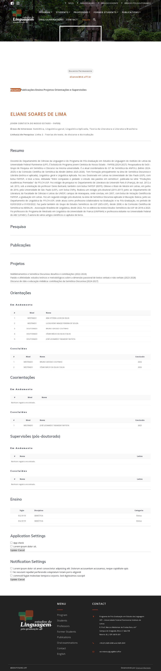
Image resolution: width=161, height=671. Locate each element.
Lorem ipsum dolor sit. (24, 546)
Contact (72, 19)
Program (44, 12)
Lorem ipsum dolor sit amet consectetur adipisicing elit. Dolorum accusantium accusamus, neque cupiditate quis (70, 568)
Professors (81, 12)
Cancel (21, 550)
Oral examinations (51, 19)
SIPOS (69, 3)
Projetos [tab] (49, 89)
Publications (130, 12)
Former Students (105, 12)
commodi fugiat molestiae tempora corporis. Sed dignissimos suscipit (49, 575)
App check (18, 542)
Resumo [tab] (15, 89)
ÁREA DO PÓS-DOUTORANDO (136, 3)
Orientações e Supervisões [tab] (71, 89)
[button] (94, 20)
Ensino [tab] (39, 89)
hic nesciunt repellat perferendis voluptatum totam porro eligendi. (47, 572)
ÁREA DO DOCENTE (108, 3)
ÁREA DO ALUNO (86, 3)
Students (62, 12)
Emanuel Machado (143, 668)
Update (14, 550)
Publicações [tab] (28, 89)
